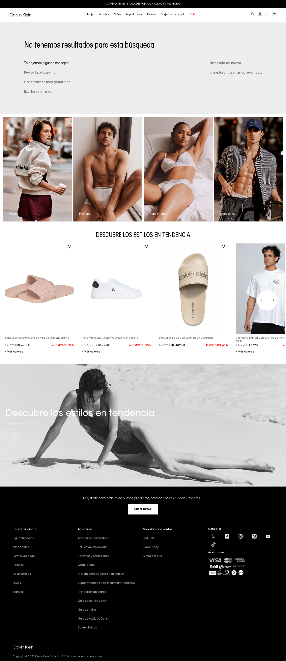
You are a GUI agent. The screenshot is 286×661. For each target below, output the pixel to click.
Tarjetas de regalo (173, 14)
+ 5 (245, 352)
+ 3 (14, 352)
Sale (193, 14)
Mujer (91, 14)
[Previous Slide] (267, 300)
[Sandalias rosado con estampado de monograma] (39, 300)
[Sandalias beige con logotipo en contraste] (193, 296)
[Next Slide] (272, 300)
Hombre (104, 14)
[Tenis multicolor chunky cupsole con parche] (116, 300)
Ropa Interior (134, 14)
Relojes (152, 14)
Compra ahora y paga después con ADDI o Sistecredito (143, 4)
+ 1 (91, 352)
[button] (253, 14)
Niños (117, 14)
